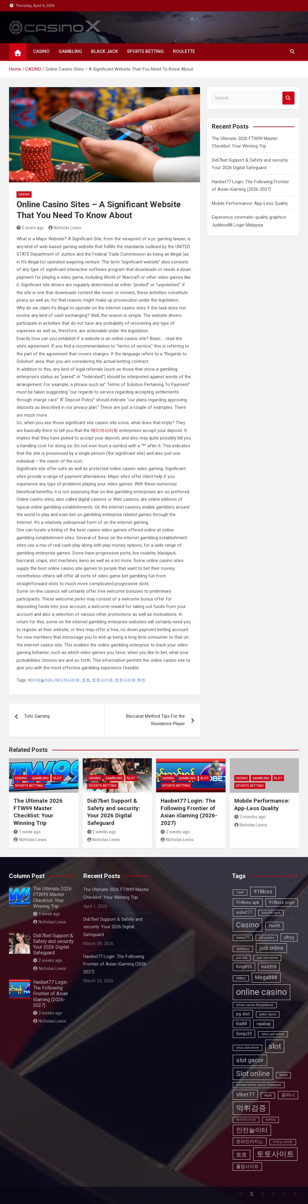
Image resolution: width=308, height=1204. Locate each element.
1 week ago (27, 831)
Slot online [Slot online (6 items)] (253, 1074)
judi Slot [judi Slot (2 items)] (241, 958)
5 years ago (30, 227)
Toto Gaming (37, 716)
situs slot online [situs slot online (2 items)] (247, 1048)
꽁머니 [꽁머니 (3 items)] (288, 1095)
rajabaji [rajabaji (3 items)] (263, 1023)
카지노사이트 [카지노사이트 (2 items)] (283, 1142)
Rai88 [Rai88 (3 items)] (241, 1023)
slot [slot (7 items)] (275, 1046)
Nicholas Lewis (65, 227)
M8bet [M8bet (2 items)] (240, 978)
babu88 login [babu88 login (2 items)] (271, 913)
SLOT (57, 778)
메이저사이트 (104, 430)
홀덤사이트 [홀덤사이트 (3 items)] (247, 1166)
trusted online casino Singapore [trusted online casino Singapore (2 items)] (258, 1085)
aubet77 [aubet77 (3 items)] (244, 912)
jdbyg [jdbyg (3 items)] (289, 937)
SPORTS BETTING (145, 51)
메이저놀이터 (40, 680)
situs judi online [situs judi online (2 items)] (273, 1034)
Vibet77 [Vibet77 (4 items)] (245, 1094)
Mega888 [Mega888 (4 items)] (266, 977)
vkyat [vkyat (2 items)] (268, 1095)
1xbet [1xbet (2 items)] (240, 892)
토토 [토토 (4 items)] (241, 1154)
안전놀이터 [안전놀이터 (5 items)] (252, 1130)
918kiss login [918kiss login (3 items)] (281, 902)
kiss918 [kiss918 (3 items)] (268, 966)
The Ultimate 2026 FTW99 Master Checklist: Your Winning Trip (38, 811)
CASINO (41, 51)
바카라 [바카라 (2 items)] (271, 1120)
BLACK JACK (104, 51)
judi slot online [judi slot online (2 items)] (267, 958)
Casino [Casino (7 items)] (247, 924)
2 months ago (250, 816)
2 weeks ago (101, 831)
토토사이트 (102, 680)
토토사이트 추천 (130, 680)
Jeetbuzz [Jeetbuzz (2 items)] (243, 949)
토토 (86, 680)
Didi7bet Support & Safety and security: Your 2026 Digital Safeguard (113, 811)
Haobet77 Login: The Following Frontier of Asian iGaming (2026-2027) (189, 811)
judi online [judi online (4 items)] (271, 948)
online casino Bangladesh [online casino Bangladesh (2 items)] (254, 1005)
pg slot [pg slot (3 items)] (243, 1014)
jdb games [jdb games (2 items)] (266, 938)
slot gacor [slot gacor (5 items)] (250, 1060)
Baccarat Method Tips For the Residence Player (155, 720)
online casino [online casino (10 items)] (261, 992)
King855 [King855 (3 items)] (244, 966)
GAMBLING (70, 51)
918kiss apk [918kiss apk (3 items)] (247, 902)
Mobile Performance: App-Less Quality (250, 203)
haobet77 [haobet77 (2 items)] (242, 938)
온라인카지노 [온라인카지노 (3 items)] (249, 1141)
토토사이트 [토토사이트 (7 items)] (275, 1154)
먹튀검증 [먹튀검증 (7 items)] (251, 1108)
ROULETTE (184, 51)
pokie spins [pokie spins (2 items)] (267, 1014)
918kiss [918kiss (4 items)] (263, 891)
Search (288, 98)
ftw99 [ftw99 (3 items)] (274, 926)
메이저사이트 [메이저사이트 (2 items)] (246, 1120)
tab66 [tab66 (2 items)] (283, 1075)
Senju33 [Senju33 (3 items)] (244, 1033)
